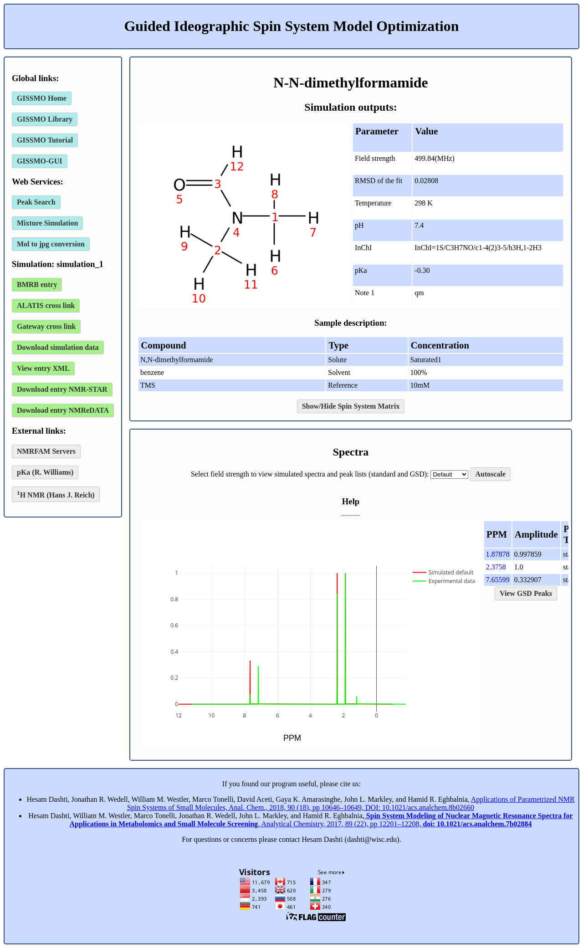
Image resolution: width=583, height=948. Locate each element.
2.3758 (496, 567)
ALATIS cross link (46, 305)
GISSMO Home (41, 98)
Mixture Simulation (47, 223)
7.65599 (498, 580)
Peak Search (36, 202)
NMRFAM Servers (46, 451)
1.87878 (498, 554)
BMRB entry (37, 284)
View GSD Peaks (526, 593)
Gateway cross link (46, 326)
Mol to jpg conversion (51, 244)
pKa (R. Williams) (45, 472)
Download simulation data (58, 347)
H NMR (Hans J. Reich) (56, 494)
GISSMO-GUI (39, 161)
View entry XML (43, 368)
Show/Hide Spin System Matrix (351, 406)
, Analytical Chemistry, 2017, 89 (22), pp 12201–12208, (321, 820)
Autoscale (490, 474)
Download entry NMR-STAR (62, 389)
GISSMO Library (44, 119)
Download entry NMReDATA (63, 410)
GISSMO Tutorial (45, 140)
